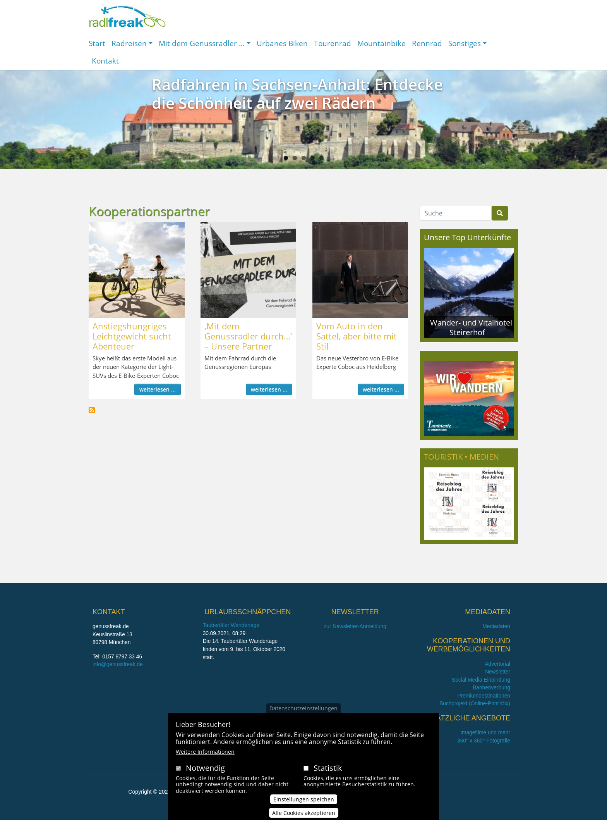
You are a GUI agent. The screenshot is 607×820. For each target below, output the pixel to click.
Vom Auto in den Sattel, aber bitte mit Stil (356, 336)
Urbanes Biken (282, 43)
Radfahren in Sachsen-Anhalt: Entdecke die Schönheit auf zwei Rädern (297, 94)
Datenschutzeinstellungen (303, 710)
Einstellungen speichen (303, 801)
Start (97, 43)
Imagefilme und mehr (485, 733)
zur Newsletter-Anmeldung (355, 626)
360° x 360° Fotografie (483, 741)
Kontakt (105, 60)
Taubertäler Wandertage (231, 625)
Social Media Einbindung (481, 680)
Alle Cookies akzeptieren (303, 815)
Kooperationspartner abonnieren (92, 410)
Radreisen (129, 43)
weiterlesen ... (157, 389)
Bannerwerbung (491, 688)
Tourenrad (332, 43)
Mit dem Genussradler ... (202, 43)
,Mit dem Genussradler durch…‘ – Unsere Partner (248, 336)
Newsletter (497, 672)
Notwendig (205, 770)
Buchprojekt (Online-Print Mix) (474, 703)
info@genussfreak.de (118, 664)
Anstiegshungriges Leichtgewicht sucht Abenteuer (132, 336)
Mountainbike (381, 43)
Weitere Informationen (205, 753)
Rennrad (427, 43)
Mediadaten (496, 626)
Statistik (328, 770)
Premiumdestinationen (484, 696)
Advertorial (497, 664)
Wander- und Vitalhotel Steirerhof (471, 327)
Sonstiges (464, 43)
